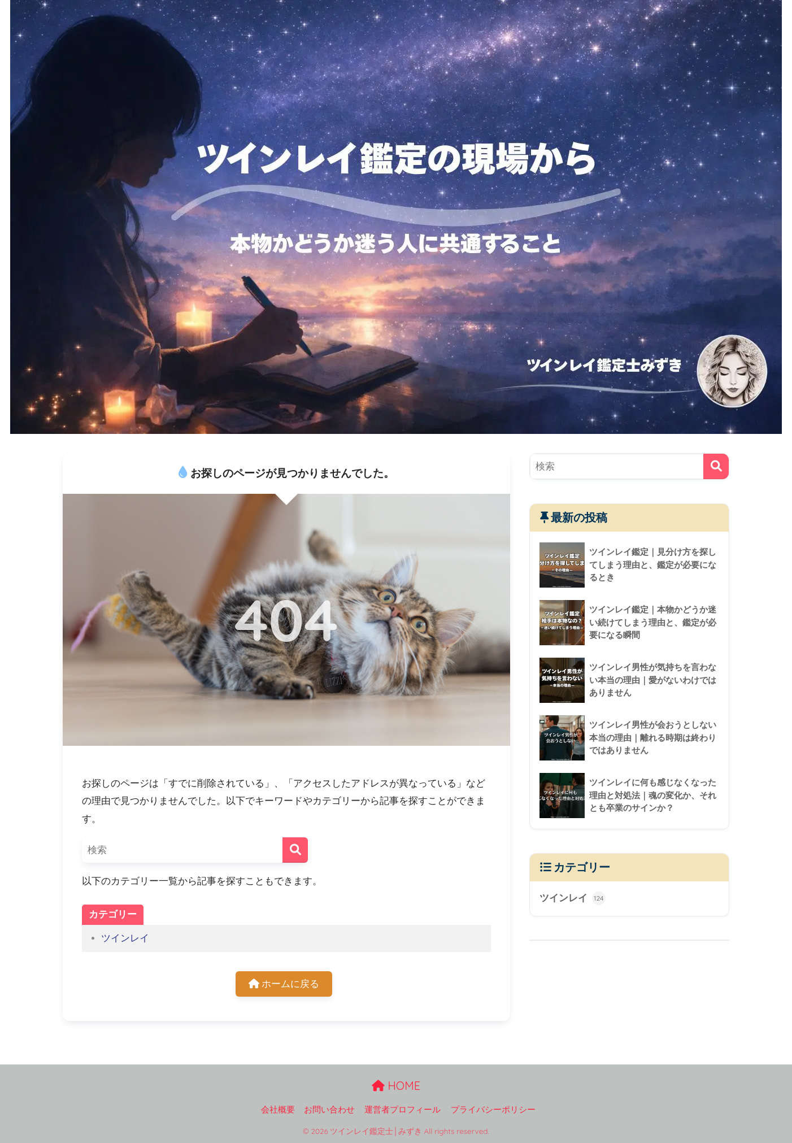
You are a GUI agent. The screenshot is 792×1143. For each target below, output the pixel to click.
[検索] (295, 850)
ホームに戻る (284, 984)
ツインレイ (125, 938)
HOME (396, 1086)
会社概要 (278, 1109)
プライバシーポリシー (493, 1109)
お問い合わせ (329, 1109)
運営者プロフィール (402, 1109)
